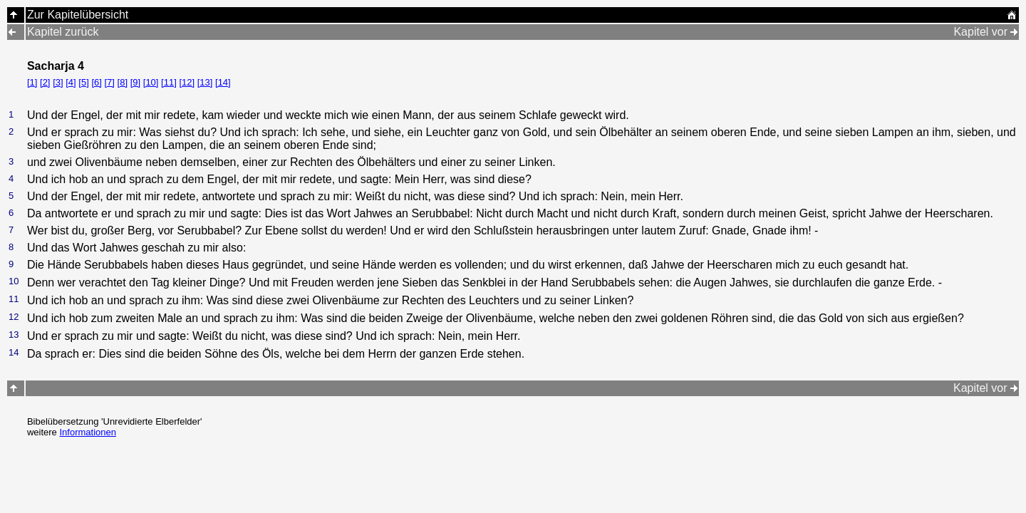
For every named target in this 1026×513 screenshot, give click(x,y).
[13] (205, 82)
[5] (83, 82)
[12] (187, 82)
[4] (71, 82)
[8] (123, 82)
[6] (96, 82)
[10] (151, 82)
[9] (135, 82)
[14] (223, 82)
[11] (169, 82)
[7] (110, 82)
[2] (45, 82)
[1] (32, 82)
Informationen (87, 432)
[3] (58, 82)
